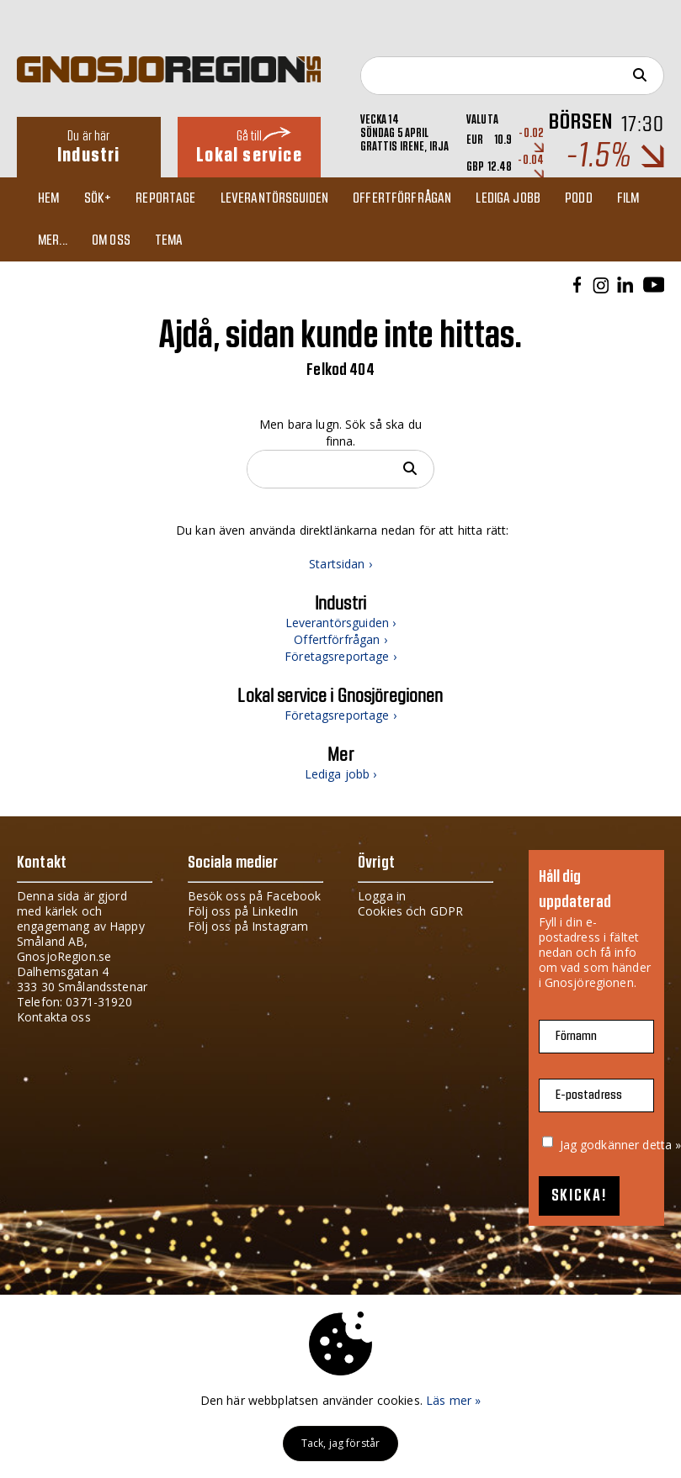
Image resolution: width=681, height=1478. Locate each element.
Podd (579, 198)
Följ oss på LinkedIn (243, 911)
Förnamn (577, 1036)
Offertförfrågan (402, 198)
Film (628, 198)
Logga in (382, 896)
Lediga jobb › (341, 774)
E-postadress (589, 1095)
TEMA (169, 240)
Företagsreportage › (340, 656)
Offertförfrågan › (340, 639)
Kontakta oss (54, 1017)
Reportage (165, 198)
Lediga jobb (508, 198)
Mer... (52, 240)
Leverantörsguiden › (340, 623)
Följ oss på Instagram (248, 926)
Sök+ (98, 198)
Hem (48, 198)
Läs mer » (453, 1400)
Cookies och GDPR (410, 911)
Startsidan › (340, 564)
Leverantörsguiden (274, 198)
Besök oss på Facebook (255, 896)
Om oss (111, 240)
